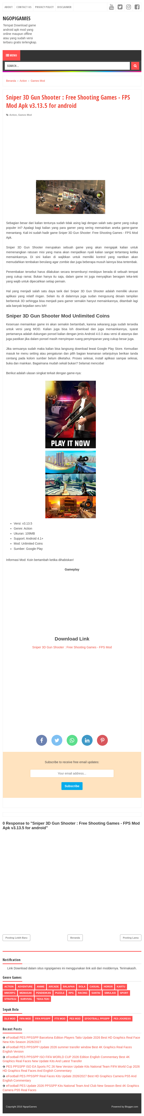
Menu (11, 55)
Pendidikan (43, 993)
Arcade (54, 986)
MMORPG (9, 993)
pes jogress (122, 1018)
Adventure (25, 986)
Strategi (10, 999)
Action (13, 115)
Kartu (121, 986)
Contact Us (23, 7)
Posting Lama (131, 937)
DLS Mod (9, 1018)
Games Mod (25, 115)
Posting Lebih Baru (16, 937)
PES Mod (75, 1018)
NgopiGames (16, 18)
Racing (82, 993)
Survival (26, 999)
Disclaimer (64, 7)
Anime (40, 986)
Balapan (69, 986)
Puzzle (59, 993)
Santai (95, 993)
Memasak (26, 993)
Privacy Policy (44, 7)
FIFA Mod (25, 1018)
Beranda (75, 937)
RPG (71, 993)
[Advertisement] (72, 149)
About (9, 7)
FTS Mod (59, 1018)
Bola (82, 986)
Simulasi (110, 993)
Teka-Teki (42, 999)
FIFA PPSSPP (43, 1018)
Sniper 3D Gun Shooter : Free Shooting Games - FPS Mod (72, 647)
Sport (124, 993)
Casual (95, 986)
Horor (108, 986)
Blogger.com (131, 1106)
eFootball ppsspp (97, 1018)
